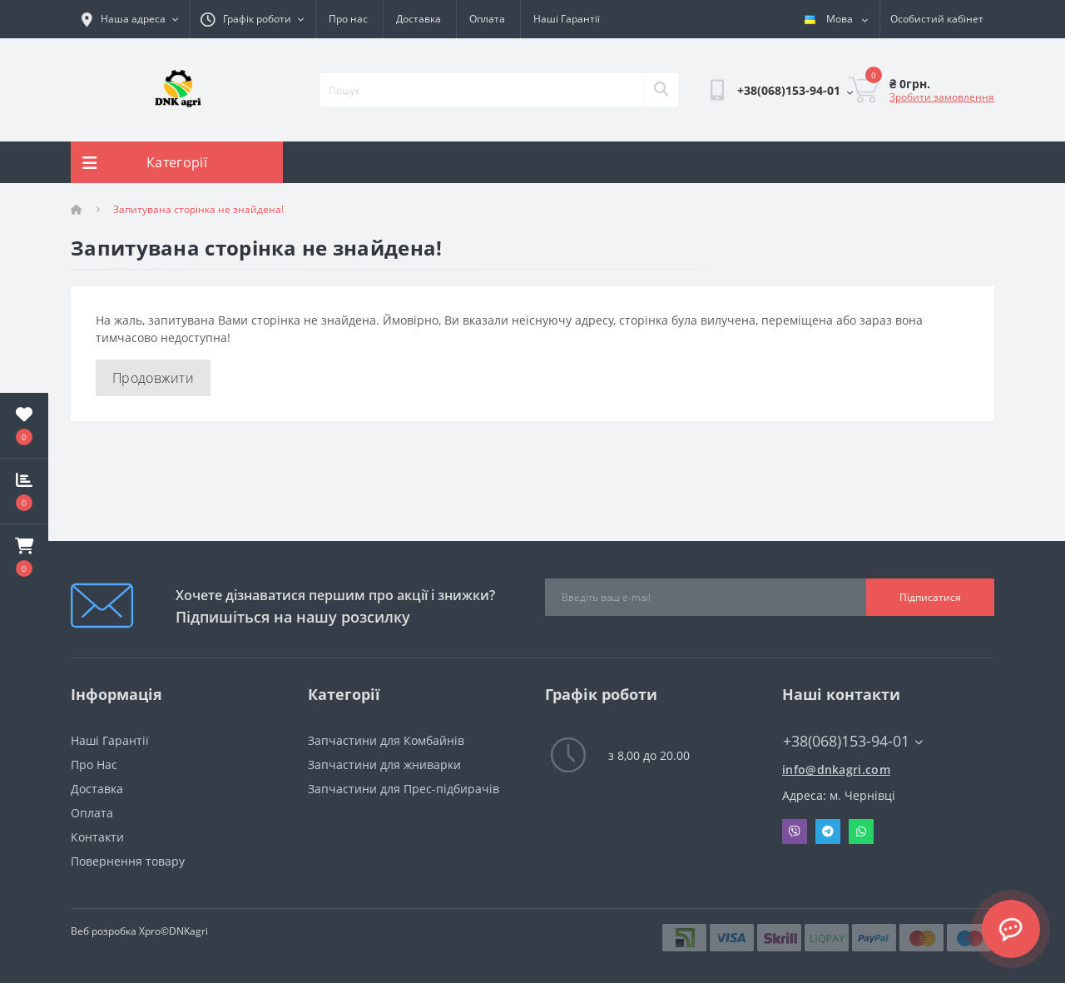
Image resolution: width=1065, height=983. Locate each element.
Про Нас (94, 764)
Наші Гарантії (566, 19)
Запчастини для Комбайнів (386, 740)
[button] (24, 556)
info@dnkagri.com (836, 769)
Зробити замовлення (941, 97)
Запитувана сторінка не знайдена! (198, 209)
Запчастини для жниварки (384, 764)
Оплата (487, 19)
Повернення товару (128, 861)
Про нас (348, 19)
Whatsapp (861, 831)
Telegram (828, 831)
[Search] (660, 90)
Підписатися (930, 597)
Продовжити (153, 378)
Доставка (418, 19)
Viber (794, 831)
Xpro (150, 931)
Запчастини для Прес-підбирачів (403, 789)
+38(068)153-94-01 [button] (853, 741)
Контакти (97, 837)
